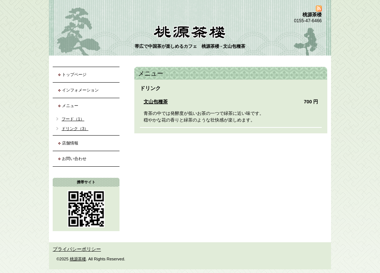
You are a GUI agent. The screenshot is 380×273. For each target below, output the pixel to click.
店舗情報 (70, 143)
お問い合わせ (74, 158)
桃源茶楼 (78, 259)
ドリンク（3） (75, 128)
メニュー (70, 105)
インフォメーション (80, 90)
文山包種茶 (156, 101)
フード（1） (73, 119)
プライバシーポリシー (77, 249)
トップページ (74, 74)
